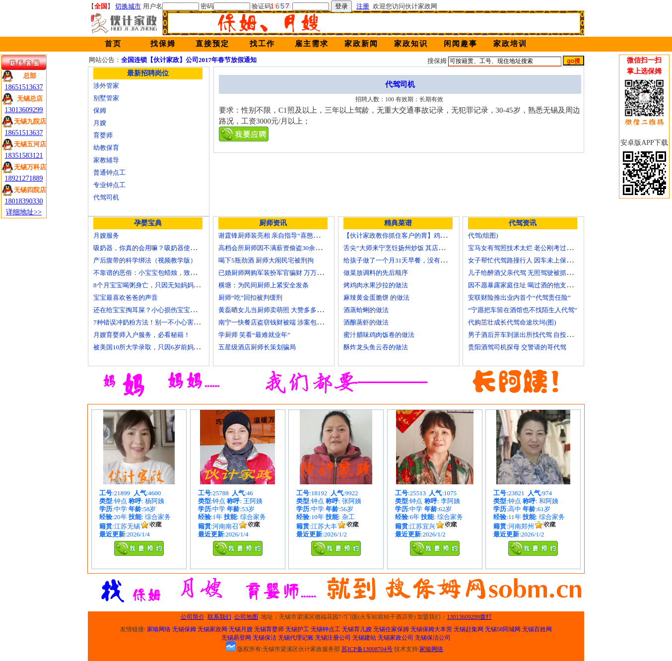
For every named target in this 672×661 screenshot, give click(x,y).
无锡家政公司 (395, 637)
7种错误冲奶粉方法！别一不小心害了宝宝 (153, 322)
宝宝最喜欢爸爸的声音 (125, 297)
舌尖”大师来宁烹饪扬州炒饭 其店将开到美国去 (410, 248)
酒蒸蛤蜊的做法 (366, 310)
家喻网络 (159, 629)
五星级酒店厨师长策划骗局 (257, 347)
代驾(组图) (483, 235)
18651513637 (24, 87)
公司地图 (246, 616)
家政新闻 (361, 44)
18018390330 (24, 201)
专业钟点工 (109, 185)
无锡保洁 (264, 637)
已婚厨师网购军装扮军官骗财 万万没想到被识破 (286, 272)
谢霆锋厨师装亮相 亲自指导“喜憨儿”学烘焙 (280, 235)
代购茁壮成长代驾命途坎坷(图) (512, 322)
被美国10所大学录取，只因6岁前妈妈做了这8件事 (164, 347)
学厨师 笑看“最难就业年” (254, 334)
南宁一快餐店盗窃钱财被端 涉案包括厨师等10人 (286, 322)
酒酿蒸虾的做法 (366, 322)
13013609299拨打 (469, 616)
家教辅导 (106, 160)
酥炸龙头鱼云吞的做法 (375, 347)
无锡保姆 (184, 629)
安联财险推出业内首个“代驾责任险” (519, 297)
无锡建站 (364, 637)
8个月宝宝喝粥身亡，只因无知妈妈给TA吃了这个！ (166, 285)
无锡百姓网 (537, 629)
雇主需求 (312, 44)
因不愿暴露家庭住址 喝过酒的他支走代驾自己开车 (539, 285)
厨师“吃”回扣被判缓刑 (250, 297)
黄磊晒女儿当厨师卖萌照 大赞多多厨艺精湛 (280, 310)
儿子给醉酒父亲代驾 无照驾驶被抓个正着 (527, 272)
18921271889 (24, 178)
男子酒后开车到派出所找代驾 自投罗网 (523, 334)
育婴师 (103, 135)
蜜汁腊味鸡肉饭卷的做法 (378, 334)
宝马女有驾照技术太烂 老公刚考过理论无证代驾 (536, 248)
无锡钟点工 (325, 629)
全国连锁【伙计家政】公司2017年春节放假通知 (189, 60)
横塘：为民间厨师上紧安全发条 (263, 285)
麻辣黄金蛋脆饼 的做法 (376, 297)
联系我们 (219, 616)
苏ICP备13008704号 (367, 649)
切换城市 (128, 6)
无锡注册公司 (333, 637)
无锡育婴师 (269, 629)
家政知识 (411, 44)
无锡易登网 (236, 637)
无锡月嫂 (241, 629)
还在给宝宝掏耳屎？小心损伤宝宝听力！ (151, 310)
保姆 (99, 110)
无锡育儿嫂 (357, 629)
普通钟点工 (109, 172)
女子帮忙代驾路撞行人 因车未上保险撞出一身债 (536, 260)
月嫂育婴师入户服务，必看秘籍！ (141, 334)
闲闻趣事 (460, 44)
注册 (362, 6)
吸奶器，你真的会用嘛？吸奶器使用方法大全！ (161, 248)
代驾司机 (106, 197)
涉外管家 (106, 85)
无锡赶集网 (468, 629)
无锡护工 (297, 629)
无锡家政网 (212, 629)
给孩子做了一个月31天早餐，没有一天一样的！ (411, 260)
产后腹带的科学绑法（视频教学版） (145, 260)
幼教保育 (106, 147)
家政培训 (510, 44)
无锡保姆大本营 (431, 629)
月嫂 (99, 123)
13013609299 (24, 110)
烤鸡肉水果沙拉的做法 (375, 285)
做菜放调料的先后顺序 (375, 272)
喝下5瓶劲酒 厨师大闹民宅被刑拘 (266, 260)
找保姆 (163, 44)
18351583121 (24, 155)
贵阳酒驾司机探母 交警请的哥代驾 (517, 347)
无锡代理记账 (296, 637)
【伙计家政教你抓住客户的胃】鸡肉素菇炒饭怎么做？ (420, 235)
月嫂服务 (106, 235)
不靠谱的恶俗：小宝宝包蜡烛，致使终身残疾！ (161, 272)
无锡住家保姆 (391, 629)
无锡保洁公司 (433, 637)
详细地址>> (24, 212)
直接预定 (212, 44)
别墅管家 (106, 98)
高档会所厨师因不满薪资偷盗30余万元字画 (279, 248)
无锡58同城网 (503, 629)
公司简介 (192, 616)
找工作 (262, 44)
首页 (113, 44)
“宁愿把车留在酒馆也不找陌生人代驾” (522, 310)
